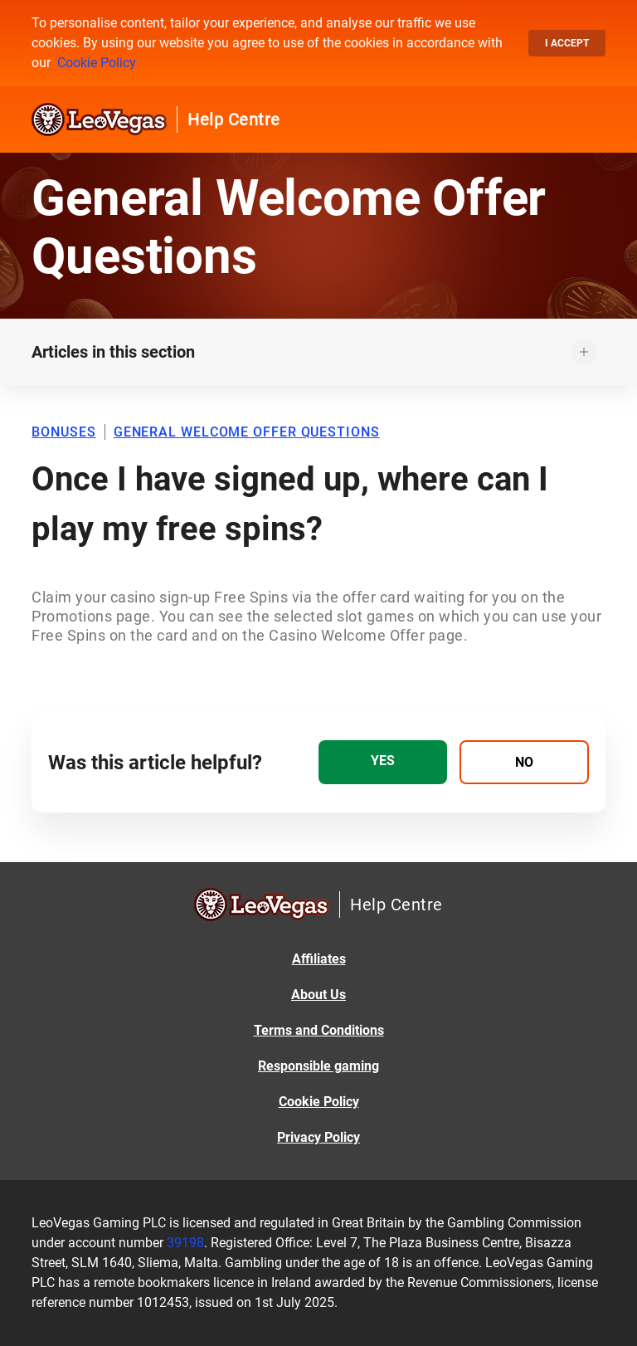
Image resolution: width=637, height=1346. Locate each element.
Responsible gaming (318, 1066)
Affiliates (319, 959)
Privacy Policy (318, 1137)
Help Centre (233, 119)
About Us (318, 994)
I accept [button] (567, 43)
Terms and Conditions (319, 1030)
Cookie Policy (96, 63)
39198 (185, 1243)
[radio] (382, 762)
